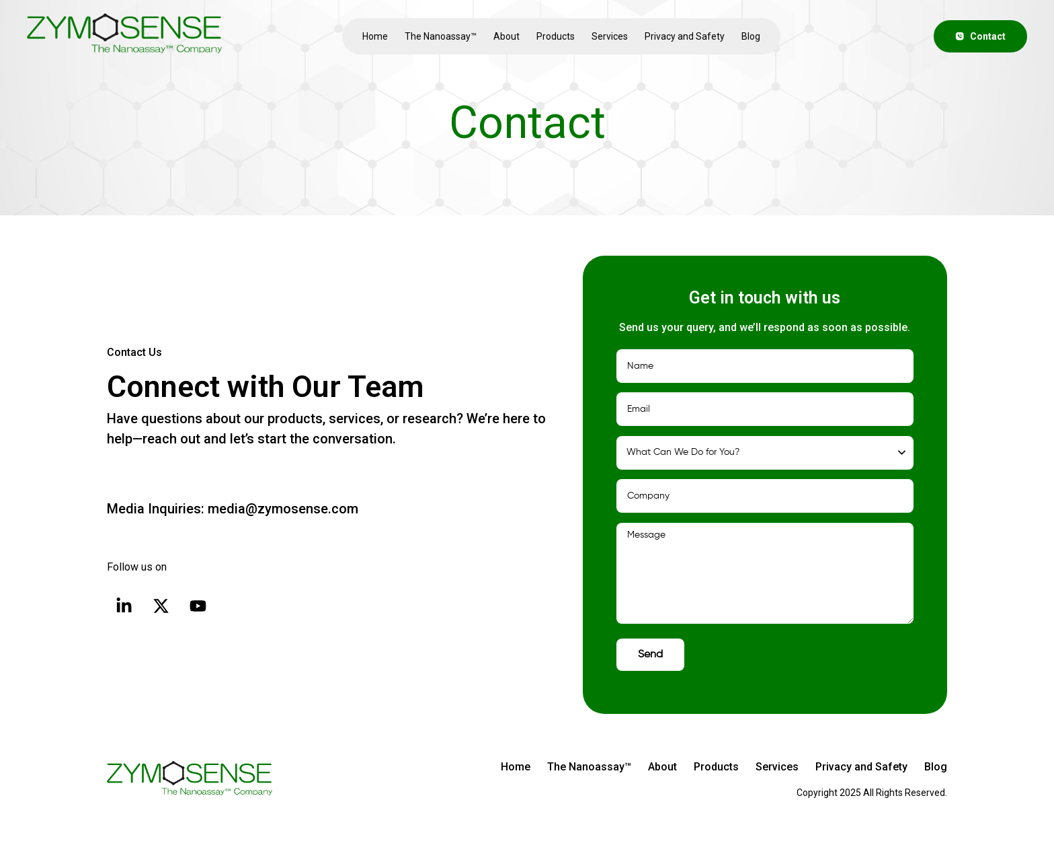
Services (610, 36)
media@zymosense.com (281, 509)
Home (375, 36)
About (506, 36)
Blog (750, 36)
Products (555, 36)
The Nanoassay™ (441, 36)
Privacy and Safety (685, 36)
